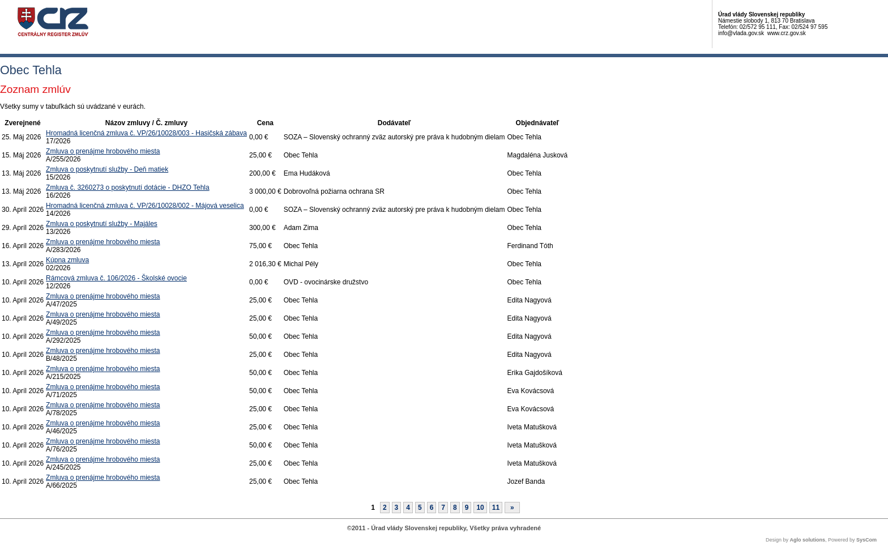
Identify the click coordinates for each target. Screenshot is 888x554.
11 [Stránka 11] (496, 508)
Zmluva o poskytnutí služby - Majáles (101, 224)
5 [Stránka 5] (420, 508)
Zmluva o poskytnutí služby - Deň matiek (107, 169)
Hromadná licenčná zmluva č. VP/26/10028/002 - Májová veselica (145, 206)
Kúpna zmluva (67, 260)
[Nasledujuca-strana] (512, 507)
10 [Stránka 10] (480, 508)
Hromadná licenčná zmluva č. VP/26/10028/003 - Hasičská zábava (146, 133)
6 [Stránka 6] (432, 508)
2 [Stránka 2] (385, 508)
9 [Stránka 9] (467, 508)
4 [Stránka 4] (408, 508)
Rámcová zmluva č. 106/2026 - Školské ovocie (116, 278)
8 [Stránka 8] (455, 508)
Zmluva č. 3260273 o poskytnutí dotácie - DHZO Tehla (128, 187)
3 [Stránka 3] (397, 508)
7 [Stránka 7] (443, 508)
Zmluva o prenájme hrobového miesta (103, 151)
